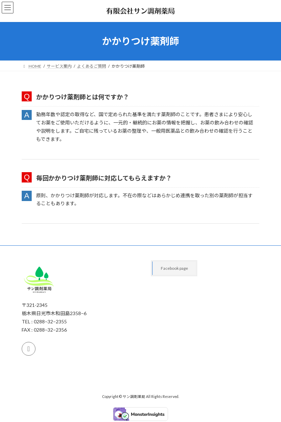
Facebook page (174, 268)
